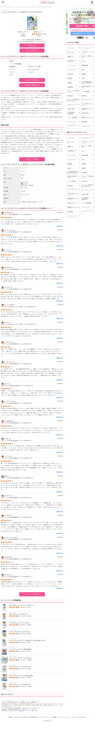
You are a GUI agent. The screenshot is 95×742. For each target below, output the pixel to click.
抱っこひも (74, 52)
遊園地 (74, 82)
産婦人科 (74, 74)
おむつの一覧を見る (32, 80)
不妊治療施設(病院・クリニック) (88, 82)
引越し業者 (74, 109)
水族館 (74, 78)
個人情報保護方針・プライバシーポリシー (40, 717)
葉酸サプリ (74, 56)
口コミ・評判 (3, 6)
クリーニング (74, 122)
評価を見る (32, 45)
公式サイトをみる (32, 159)
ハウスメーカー (88, 126)
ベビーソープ (74, 69)
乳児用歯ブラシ (74, 61)
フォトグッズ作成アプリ (74, 91)
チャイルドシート (88, 48)
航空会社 (88, 96)
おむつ (9, 6)
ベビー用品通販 (74, 117)
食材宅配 (88, 122)
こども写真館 (88, 91)
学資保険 (74, 87)
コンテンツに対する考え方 (79, 717)
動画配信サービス (88, 109)
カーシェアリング (74, 104)
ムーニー (23, 6)
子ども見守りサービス (88, 104)
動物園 (88, 74)
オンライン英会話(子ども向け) (74, 100)
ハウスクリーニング (74, 126)
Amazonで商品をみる (32, 85)
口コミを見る (32, 50)
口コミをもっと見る (32, 594)
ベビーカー (74, 48)
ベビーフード (74, 65)
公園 (88, 78)
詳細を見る (59, 226)
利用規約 (25, 717)
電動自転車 (88, 65)
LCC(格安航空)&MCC (74, 113)
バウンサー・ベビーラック (88, 52)
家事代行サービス (88, 117)
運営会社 (10, 717)
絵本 (88, 69)
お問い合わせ (21, 710)
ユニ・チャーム (16, 6)
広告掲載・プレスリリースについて (61, 717)
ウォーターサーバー (88, 100)
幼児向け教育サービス (88, 87)
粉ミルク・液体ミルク (88, 56)
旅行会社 (74, 96)
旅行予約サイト (88, 113)
